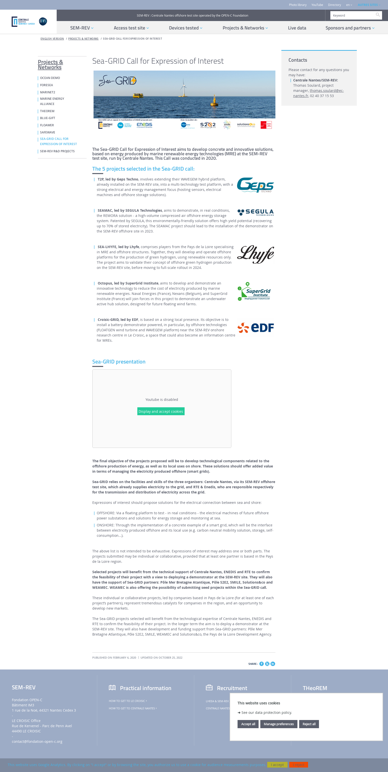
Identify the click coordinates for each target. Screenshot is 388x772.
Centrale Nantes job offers (227, 708)
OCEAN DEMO (50, 78)
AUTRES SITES (368, 5)
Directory (334, 5)
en (348, 5)
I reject (298, 764)
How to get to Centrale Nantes (133, 708)
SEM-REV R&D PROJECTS (57, 151)
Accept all (248, 724)
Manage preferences (279, 724)
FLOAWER (47, 125)
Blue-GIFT (47, 118)
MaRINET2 (47, 92)
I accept (277, 764)
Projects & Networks (83, 38)
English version (52, 38)
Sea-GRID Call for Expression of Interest (132, 38)
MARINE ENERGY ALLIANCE (52, 101)
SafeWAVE (47, 132)
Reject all (309, 724)
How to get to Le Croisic (128, 701)
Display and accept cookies (161, 411)
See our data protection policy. (267, 712)
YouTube (317, 5)
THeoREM (47, 111)
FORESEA (46, 85)
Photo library (298, 5)
